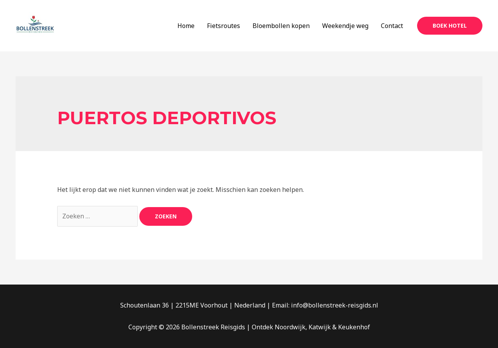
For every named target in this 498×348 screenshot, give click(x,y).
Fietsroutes (223, 25)
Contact (392, 25)
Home (186, 25)
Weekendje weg (345, 25)
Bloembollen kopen (281, 25)
